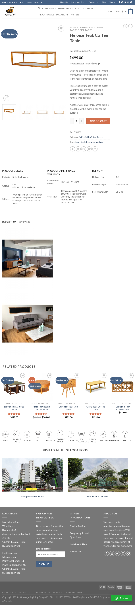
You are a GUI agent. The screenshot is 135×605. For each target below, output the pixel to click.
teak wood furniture (94, 142)
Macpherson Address (32, 496)
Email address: (43, 548)
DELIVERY (97, 171)
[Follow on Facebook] (119, 2)
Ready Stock (80, 142)
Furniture (49, 8)
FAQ (104, 2)
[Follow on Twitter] (125, 2)
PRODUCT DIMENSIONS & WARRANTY (61, 173)
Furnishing (65, 8)
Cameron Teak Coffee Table (123, 408)
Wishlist (76, 14)
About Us (64, 2)
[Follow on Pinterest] (131, 2)
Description (9, 222)
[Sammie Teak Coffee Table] (14, 386)
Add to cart (98, 120)
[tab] (9, 222)
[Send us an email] (128, 2)
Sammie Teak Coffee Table (14, 408)
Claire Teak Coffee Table (95, 408)
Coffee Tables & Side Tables (86, 28)
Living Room (86, 27)
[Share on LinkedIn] (95, 148)
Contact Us (93, 2)
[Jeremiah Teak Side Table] (68, 386)
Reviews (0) (25, 222)
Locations (62, 14)
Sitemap (112, 2)
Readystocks (46, 14)
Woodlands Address (97, 496)
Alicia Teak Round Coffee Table (41, 408)
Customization (84, 8)
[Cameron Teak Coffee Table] (123, 386)
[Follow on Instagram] (122, 2)
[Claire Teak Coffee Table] (95, 386)
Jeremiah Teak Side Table (68, 408)
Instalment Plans (78, 2)
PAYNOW (75, 551)
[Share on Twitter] (78, 148)
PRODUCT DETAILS (12, 171)
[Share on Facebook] (72, 148)
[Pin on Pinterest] (89, 148)
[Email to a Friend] (83, 148)
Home (73, 27)
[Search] (39, 8)
